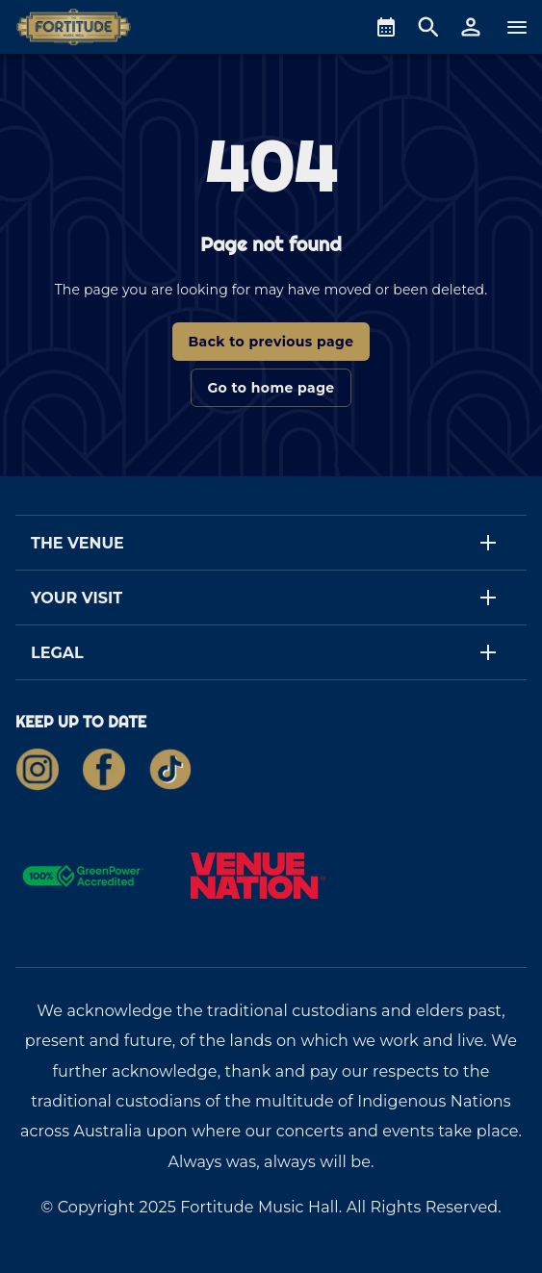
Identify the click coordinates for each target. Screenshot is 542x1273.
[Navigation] (517, 27)
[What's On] (386, 27)
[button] (471, 27)
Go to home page (270, 387)
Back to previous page (270, 341)
